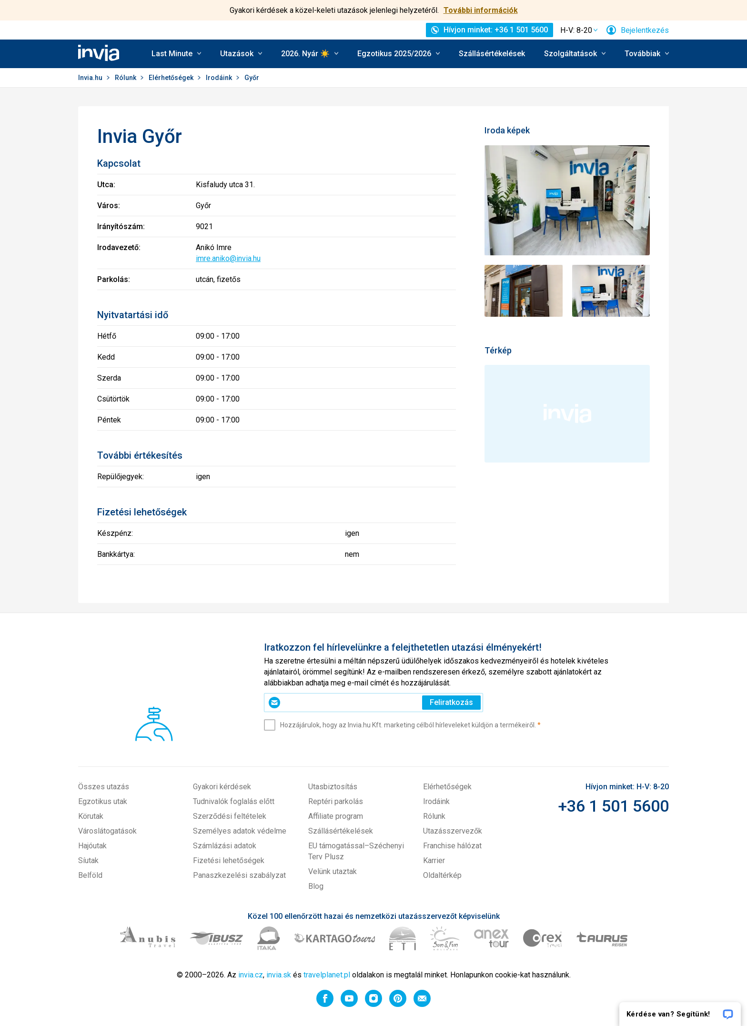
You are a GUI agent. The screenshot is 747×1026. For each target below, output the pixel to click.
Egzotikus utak (102, 801)
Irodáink (219, 77)
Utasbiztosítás (332, 786)
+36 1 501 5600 (613, 805)
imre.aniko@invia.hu (228, 258)
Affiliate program (335, 816)
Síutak (88, 860)
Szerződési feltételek (229, 816)
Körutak (90, 816)
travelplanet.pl (326, 974)
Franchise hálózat (452, 845)
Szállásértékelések (492, 53)
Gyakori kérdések (222, 786)
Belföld (90, 875)
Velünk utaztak (332, 871)
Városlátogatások (107, 830)
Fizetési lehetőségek (228, 860)
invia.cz (250, 974)
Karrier (434, 860)
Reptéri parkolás (335, 801)
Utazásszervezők (452, 830)
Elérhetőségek (172, 77)
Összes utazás (103, 786)
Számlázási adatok (224, 845)
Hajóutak (92, 845)
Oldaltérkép (442, 875)
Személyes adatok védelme (239, 830)
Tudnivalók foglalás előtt (233, 801)
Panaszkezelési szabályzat (239, 875)
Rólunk (126, 77)
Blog (315, 886)
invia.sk (278, 974)
